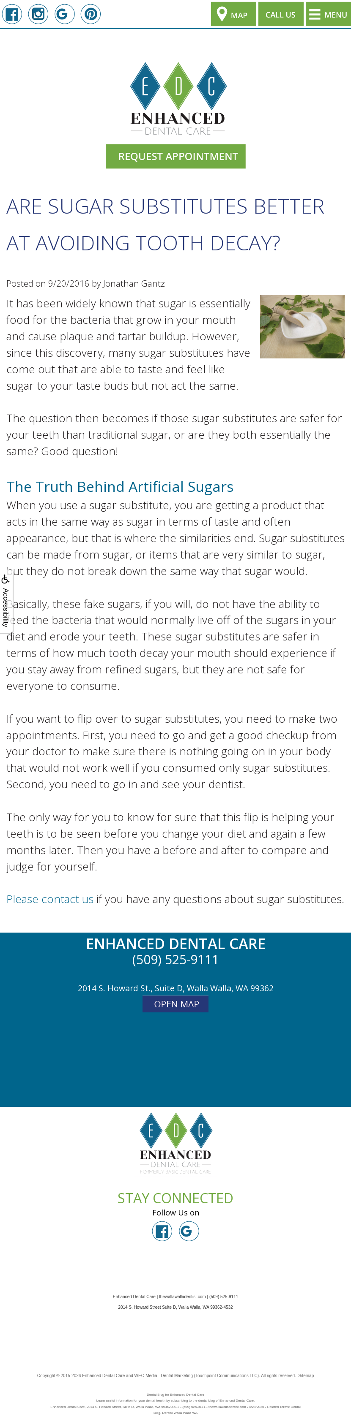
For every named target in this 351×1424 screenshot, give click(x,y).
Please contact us (49, 898)
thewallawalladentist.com (182, 1296)
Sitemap (306, 1375)
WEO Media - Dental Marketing (163, 1375)
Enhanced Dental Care (103, 1375)
